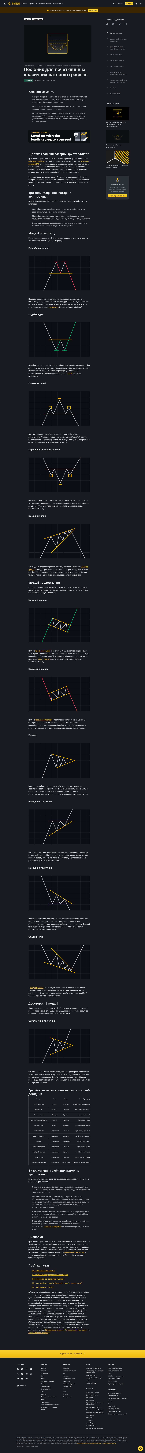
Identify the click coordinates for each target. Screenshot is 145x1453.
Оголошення (44, 1373)
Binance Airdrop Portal (114, 1411)
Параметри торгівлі (114, 1409)
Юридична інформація (47, 1381)
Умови (43, 1384)
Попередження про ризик (48, 1397)
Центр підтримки (113, 1395)
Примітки (43, 1399)
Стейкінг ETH (67, 1386)
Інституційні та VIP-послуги (94, 1378)
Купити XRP (89, 1420)
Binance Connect (91, 1383)
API (109, 1403)
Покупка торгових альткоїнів (94, 1428)
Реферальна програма (115, 1371)
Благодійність (67, 1397)
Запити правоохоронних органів (117, 1414)
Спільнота (44, 1394)
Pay (64, 1373)
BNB (109, 1373)
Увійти (120, 3)
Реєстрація (129, 3)
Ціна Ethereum (90, 1400)
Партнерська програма (115, 1368)
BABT (65, 1391)
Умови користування (82, 1443)
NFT (64, 1389)
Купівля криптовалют (69, 1371)
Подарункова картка (69, 1378)
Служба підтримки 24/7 (115, 1393)
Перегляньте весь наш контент (72, 1354)
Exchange (66, 1368)
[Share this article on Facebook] (113, 24)
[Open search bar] (113, 3)
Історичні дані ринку (114, 1378)
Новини (43, 1376)
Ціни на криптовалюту (92, 1395)
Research (66, 1394)
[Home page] (14, 3)
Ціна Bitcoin (89, 1397)
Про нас (43, 1368)
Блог (42, 1391)
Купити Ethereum (91, 1425)
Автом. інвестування (69, 1384)
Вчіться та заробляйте (92, 1392)
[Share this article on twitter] (107, 24)
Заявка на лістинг (91, 1375)
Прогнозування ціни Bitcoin (94, 1407)
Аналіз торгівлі (112, 1381)
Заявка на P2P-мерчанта (93, 1368)
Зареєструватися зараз (118, 196)
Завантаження (45, 1402)
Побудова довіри (46, 1389)
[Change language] (136, 3)
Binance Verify (112, 1406)
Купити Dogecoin (91, 1423)
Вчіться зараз (93, 10)
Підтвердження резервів (115, 1384)
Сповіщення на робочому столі (50, 1404)
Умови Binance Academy (109, 1443)
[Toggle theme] (141, 4)
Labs (87, 1380)
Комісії (110, 1401)
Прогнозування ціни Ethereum (95, 1410)
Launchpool (66, 1381)
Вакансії (43, 1371)
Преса (42, 1378)
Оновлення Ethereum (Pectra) (95, 1412)
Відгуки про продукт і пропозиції (117, 1398)
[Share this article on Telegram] (119, 24)
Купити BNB (89, 1417)
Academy (66, 1376)
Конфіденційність (46, 1386)
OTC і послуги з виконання (116, 1376)
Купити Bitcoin (90, 1415)
